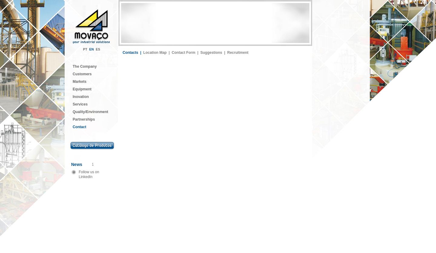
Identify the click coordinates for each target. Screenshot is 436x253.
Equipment (82, 89)
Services (80, 104)
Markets (79, 81)
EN (91, 49)
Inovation (81, 97)
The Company (85, 66)
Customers (82, 74)
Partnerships (84, 119)
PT (85, 49)
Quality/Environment (90, 112)
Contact (79, 127)
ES (98, 49)
